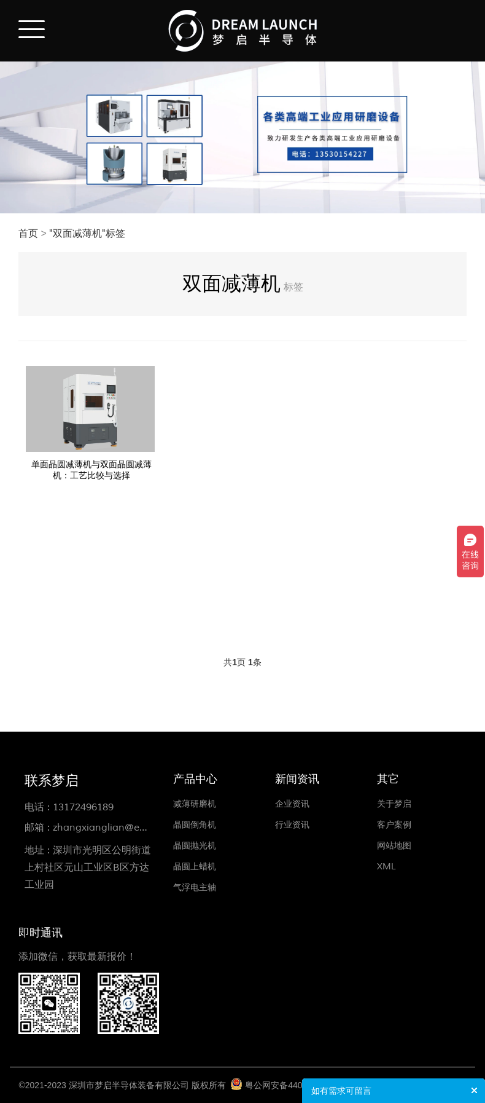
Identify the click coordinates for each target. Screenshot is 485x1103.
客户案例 (394, 825)
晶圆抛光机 (194, 845)
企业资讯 (292, 804)
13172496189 (83, 807)
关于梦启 (394, 804)
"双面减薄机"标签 (87, 233)
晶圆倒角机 (194, 825)
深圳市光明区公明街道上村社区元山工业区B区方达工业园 (88, 867)
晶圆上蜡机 (194, 866)
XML (386, 866)
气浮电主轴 (194, 887)
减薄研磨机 (194, 804)
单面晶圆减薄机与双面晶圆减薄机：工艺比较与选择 (91, 470)
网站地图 (394, 845)
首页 (28, 233)
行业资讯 (292, 825)
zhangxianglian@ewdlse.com (121, 827)
